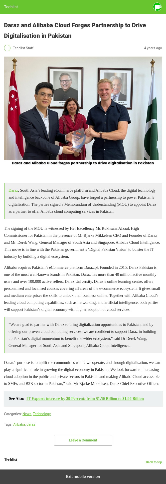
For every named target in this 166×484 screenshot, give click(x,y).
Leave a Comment (83, 440)
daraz (30, 424)
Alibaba (19, 424)
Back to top (154, 462)
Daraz (13, 190)
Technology (42, 414)
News (26, 414)
